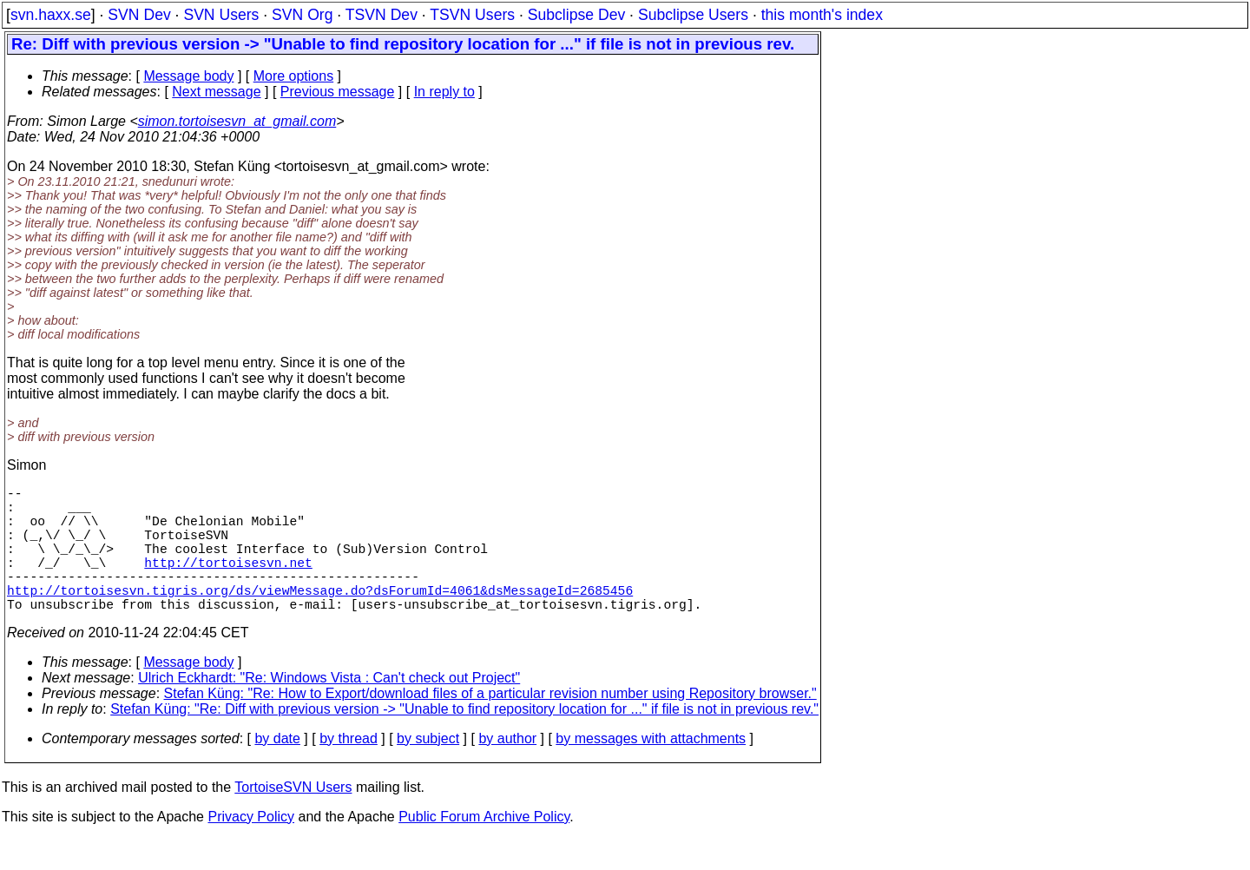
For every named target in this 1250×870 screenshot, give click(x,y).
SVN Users (221, 14)
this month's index (822, 14)
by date (276, 769)
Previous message (337, 91)
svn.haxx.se (50, 14)
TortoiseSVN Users (293, 818)
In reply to (444, 91)
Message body (188, 76)
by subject (428, 769)
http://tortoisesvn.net (228, 582)
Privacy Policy (250, 847)
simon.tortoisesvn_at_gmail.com (237, 121)
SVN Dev (139, 14)
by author (507, 769)
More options (293, 76)
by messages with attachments (651, 769)
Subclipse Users (693, 14)
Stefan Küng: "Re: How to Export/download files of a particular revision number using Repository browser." (490, 724)
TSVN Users (472, 14)
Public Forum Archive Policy (483, 847)
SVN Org (302, 14)
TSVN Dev (381, 14)
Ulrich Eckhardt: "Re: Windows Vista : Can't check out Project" (329, 709)
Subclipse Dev (576, 14)
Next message (216, 91)
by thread (348, 769)
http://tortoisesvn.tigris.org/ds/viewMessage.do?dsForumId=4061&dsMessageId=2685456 (320, 617)
